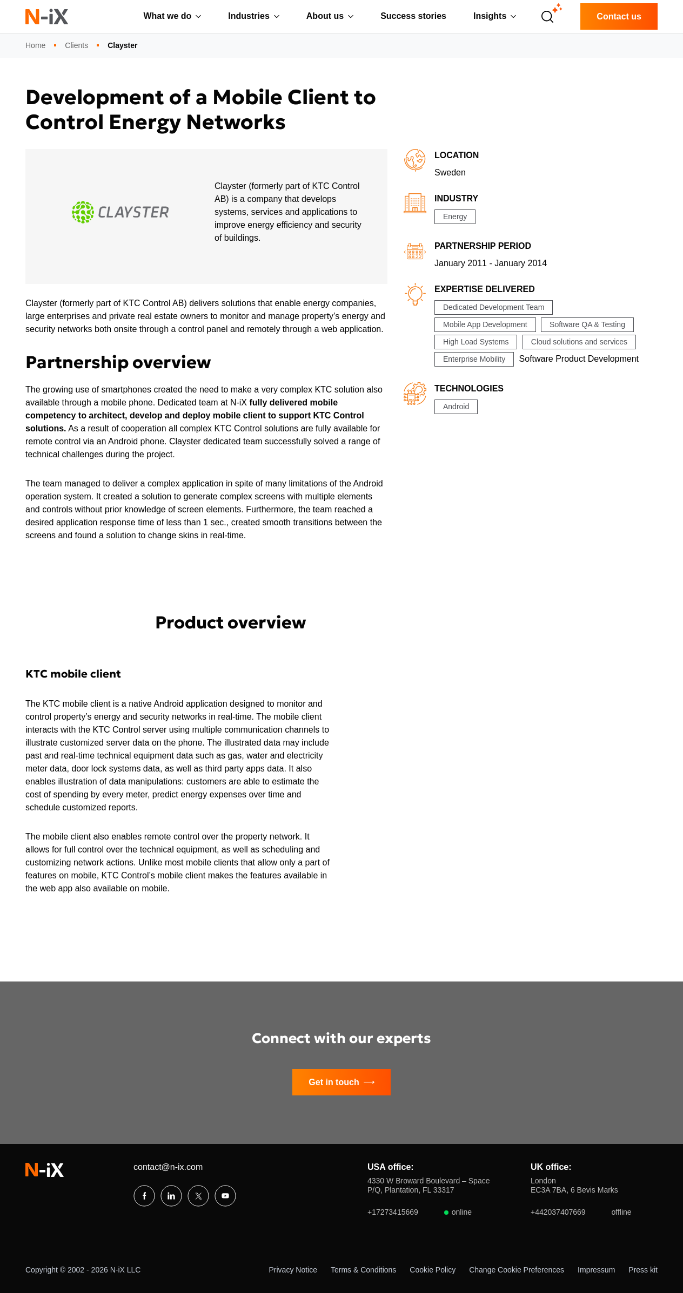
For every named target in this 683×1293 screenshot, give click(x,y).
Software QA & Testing (587, 324)
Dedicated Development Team (493, 307)
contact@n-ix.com (168, 1167)
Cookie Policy (433, 1269)
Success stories (413, 16)
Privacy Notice (293, 1269)
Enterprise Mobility (474, 359)
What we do (167, 16)
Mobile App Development (485, 324)
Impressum (596, 1269)
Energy (455, 216)
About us (325, 16)
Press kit (643, 1269)
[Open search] (547, 17)
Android (456, 406)
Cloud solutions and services (579, 341)
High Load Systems (475, 341)
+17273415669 (419, 1212)
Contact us (619, 16)
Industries (248, 16)
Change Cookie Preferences (516, 1269)
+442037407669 (581, 1212)
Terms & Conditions (363, 1269)
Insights (489, 16)
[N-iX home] (47, 16)
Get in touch (341, 1082)
